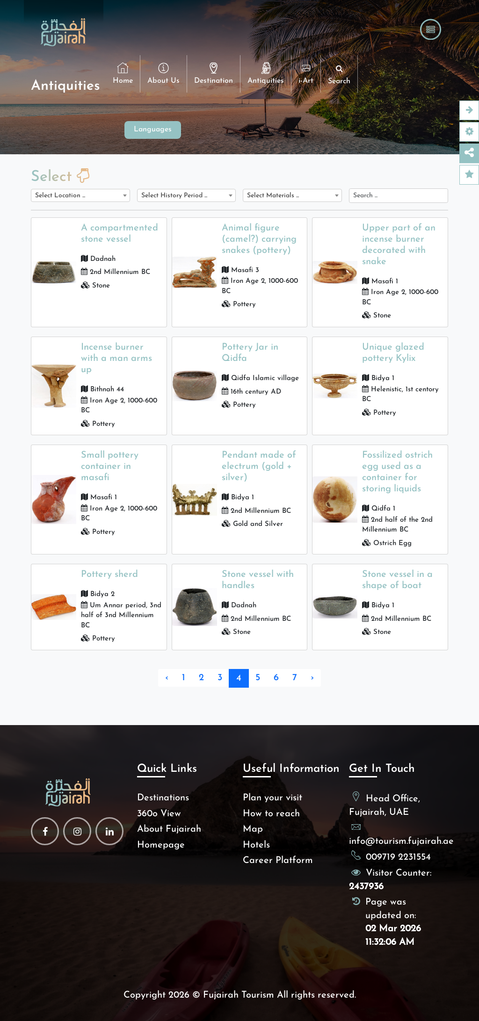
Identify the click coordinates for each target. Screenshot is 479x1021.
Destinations (163, 798)
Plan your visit (272, 798)
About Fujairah (169, 829)
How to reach (271, 814)
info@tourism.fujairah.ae (401, 841)
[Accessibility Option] (469, 132)
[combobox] (80, 195)
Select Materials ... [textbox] (273, 195)
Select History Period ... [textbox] (174, 195)
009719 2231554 (398, 857)
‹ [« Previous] (166, 678)
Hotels (256, 845)
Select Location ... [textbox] (60, 195)
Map (253, 829)
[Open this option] (469, 110)
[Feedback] (469, 175)
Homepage (161, 845)
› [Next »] (312, 678)
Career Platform (278, 860)
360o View (159, 814)
